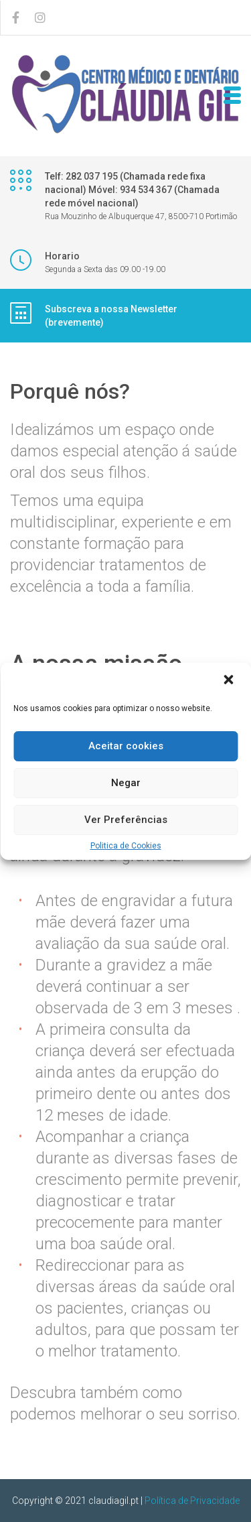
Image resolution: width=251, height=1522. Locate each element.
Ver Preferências (125, 820)
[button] (230, 681)
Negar (126, 783)
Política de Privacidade (192, 1500)
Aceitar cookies (125, 746)
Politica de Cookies (125, 846)
